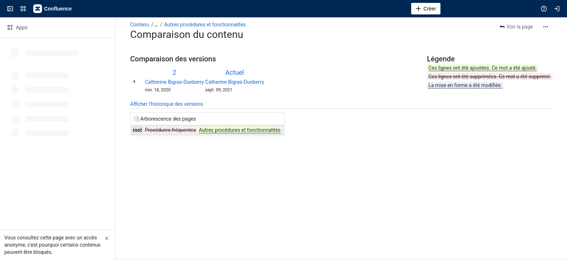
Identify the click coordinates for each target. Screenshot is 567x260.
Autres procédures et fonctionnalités (205, 24)
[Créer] (425, 8)
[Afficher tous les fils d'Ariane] (156, 24)
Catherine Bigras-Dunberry (174, 82)
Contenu (139, 24)
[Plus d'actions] (546, 26)
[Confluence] (53, 8)
